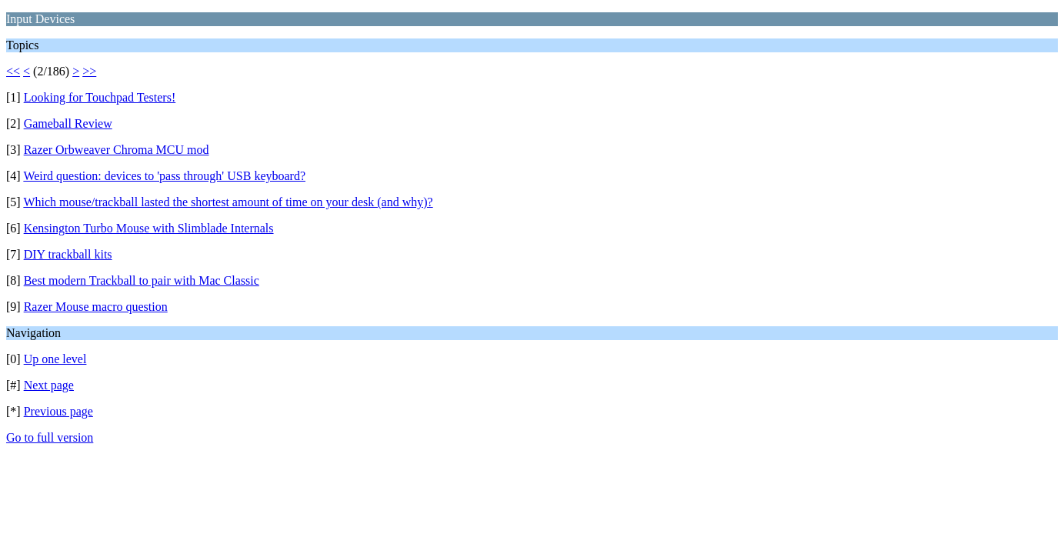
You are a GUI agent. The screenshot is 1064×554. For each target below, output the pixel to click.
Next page (49, 385)
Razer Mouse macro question (96, 306)
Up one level (55, 358)
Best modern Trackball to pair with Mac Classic (141, 280)
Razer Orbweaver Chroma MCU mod (116, 149)
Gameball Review (68, 123)
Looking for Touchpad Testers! (100, 97)
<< (13, 71)
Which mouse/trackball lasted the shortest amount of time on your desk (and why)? (227, 202)
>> (89, 71)
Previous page (58, 411)
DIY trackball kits (68, 254)
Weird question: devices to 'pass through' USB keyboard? (164, 175)
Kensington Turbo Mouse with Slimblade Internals (149, 228)
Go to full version (49, 437)
